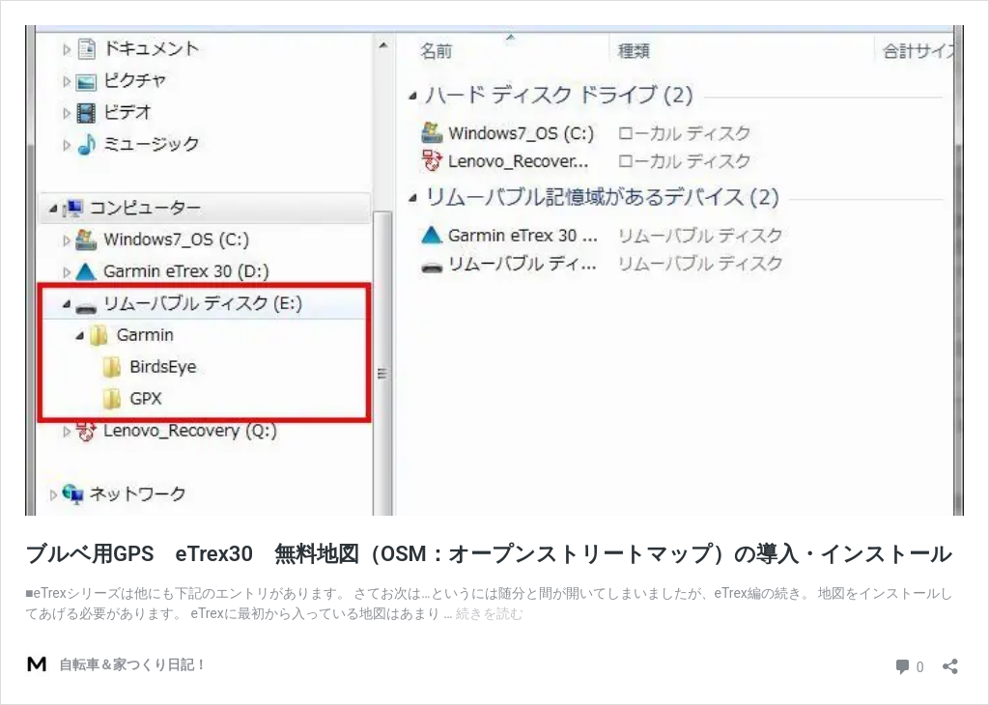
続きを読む (489, 613)
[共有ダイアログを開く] (950, 660)
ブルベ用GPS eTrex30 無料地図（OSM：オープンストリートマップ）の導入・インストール (488, 554)
